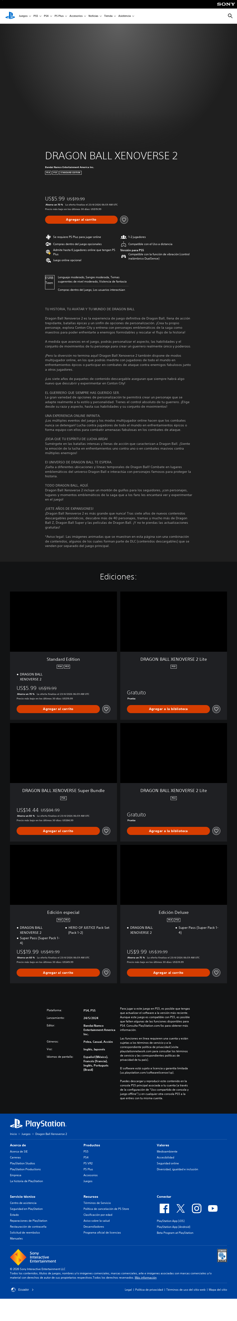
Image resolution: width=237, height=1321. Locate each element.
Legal (128, 1290)
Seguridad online (168, 1163)
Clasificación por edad (98, 1215)
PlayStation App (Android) (173, 1227)
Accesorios (76, 16)
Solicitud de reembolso (25, 1232)
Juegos (23, 16)
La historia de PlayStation (26, 1181)
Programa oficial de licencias (102, 1232)
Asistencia (124, 16)
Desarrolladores (94, 1227)
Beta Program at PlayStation (175, 1233)
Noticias (93, 16)
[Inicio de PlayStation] (10, 16)
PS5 (35, 16)
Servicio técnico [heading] (22, 1196)
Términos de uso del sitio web (185, 1290)
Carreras (15, 1157)
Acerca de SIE (19, 1151)
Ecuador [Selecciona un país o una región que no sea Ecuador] (22, 1289)
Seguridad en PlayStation (26, 1209)
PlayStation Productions (25, 1169)
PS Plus (59, 16)
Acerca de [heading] (18, 1145)
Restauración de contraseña (28, 1227)
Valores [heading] (163, 1145)
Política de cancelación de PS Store (106, 1209)
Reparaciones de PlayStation (28, 1221)
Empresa (15, 1175)
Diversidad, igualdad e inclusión (177, 1169)
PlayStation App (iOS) (171, 1221)
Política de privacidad (149, 1290)
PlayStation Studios (22, 1163)
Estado (14, 1215)
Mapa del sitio (218, 1290)
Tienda (108, 16)
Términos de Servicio (97, 1203)
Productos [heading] (92, 1145)
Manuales (16, 1238)
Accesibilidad (165, 1157)
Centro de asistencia (23, 1203)
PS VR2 (88, 1163)
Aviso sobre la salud (97, 1221)
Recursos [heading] (91, 1196)
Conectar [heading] (164, 1196)
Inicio (13, 1134)
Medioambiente (167, 1151)
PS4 (46, 16)
